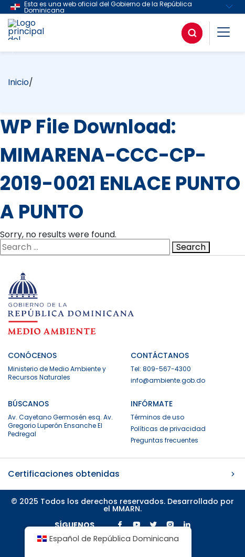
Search (191, 247)
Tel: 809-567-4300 (161, 368)
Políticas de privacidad (168, 428)
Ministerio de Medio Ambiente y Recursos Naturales (57, 373)
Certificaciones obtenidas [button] (122, 474)
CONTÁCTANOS (160, 355)
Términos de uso (157, 417)
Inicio (18, 82)
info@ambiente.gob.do (168, 380)
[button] (223, 34)
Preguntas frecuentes (164, 440)
